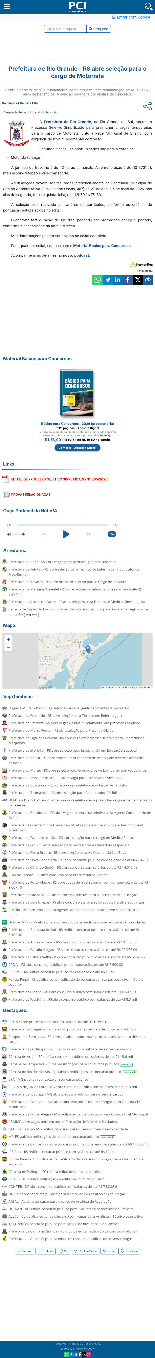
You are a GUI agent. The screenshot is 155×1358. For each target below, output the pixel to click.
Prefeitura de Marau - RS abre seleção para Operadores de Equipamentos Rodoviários (77, 770)
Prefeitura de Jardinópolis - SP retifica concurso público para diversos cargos (69, 1049)
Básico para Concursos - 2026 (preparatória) (77, 424)
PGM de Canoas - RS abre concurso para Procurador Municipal (58, 874)
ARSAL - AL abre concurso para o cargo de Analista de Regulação (59, 1201)
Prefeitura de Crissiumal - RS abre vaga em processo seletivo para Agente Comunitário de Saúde (79, 815)
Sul (63, 1251)
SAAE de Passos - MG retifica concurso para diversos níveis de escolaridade (68, 1129)
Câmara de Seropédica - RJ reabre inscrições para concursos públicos (70, 1064)
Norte (108, 1251)
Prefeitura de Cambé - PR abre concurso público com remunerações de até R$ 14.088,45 (78, 1144)
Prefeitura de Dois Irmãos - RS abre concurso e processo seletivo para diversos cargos (76, 902)
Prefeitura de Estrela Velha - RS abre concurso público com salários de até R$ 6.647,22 (77, 957)
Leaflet (107, 687)
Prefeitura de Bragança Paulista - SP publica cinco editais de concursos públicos (72, 1029)
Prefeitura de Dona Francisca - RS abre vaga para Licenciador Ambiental (66, 777)
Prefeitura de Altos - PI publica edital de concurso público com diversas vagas (70, 1238)
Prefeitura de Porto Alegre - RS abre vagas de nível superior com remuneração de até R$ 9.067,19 (78, 885)
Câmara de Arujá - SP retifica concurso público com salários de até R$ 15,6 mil (70, 1056)
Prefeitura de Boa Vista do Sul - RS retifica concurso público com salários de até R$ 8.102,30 (74, 932)
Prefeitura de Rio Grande (67, 122)
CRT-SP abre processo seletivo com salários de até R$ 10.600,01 (58, 1021)
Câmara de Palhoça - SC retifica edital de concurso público (55, 1171)
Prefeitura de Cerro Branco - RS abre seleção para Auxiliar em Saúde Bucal (67, 852)
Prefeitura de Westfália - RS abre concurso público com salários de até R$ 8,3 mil (72, 999)
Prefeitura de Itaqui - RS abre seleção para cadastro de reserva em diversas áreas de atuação (75, 760)
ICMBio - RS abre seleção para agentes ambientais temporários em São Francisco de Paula (75, 912)
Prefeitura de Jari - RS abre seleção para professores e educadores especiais (68, 845)
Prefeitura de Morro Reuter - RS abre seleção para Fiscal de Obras (60, 730)
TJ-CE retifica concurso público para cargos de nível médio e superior (63, 1223)
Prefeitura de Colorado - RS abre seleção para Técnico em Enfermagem (65, 715)
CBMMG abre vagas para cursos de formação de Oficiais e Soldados (62, 1121)
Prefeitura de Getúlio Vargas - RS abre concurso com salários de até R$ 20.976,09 (72, 949)
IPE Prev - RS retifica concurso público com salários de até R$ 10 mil (62, 972)
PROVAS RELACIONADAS (30, 495)
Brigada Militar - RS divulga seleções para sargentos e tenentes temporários (69, 708)
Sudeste (45, 1251)
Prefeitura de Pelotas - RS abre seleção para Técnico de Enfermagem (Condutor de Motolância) (73, 572)
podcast (81, 255)
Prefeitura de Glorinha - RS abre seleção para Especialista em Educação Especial (72, 750)
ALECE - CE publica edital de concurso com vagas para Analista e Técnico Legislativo (75, 1216)
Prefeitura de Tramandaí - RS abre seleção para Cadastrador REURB (62, 792)
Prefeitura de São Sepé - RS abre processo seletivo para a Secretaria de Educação (72, 894)
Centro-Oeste (85, 1251)
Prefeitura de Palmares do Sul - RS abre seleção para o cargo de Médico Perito (70, 837)
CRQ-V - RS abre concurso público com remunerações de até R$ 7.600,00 (65, 964)
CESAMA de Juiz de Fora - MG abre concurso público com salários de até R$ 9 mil (72, 1086)
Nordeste (129, 1251)
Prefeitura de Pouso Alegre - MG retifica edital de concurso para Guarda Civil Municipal (78, 1114)
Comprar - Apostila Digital (77, 447)
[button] (7, 6)
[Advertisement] (77, 47)
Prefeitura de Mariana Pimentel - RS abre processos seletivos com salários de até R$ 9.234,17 (75, 592)
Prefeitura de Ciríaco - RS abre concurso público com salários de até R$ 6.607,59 (72, 992)
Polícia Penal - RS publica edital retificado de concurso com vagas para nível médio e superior (75, 982)
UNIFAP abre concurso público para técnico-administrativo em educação (66, 1194)
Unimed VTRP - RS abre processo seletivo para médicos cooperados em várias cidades (77, 922)
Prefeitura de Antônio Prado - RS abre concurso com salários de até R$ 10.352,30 (72, 942)
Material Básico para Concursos (102, 246)
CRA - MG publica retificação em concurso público (48, 1079)
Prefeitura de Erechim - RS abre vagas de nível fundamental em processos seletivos (74, 723)
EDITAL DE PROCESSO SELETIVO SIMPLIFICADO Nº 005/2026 (59, 479)
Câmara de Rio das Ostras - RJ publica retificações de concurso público (73, 1071)
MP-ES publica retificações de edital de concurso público (62, 1136)
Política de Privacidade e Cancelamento (77, 1343)
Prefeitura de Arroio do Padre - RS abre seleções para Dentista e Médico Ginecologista (76, 601)
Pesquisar (98, 29)
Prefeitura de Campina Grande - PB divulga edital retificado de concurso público (72, 1231)
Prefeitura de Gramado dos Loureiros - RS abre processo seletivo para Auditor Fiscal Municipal (75, 827)
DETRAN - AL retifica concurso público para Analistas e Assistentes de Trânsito (71, 1209)
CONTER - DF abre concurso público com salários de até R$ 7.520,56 (62, 1186)
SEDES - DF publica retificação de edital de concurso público (56, 1179)
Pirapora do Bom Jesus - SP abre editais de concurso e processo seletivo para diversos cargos (76, 1039)
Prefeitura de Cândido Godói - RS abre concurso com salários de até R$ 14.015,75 (73, 867)
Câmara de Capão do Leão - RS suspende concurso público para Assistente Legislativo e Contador (78, 612)
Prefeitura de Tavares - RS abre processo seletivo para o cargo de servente (67, 581)
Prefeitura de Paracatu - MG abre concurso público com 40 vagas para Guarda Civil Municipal (75, 1104)
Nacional (24, 1251)
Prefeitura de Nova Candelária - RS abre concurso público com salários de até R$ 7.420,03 (79, 860)
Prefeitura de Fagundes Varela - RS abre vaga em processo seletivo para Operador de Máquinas (76, 740)
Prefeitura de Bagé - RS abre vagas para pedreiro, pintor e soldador (62, 561)
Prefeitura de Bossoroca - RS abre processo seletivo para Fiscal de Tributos (68, 785)
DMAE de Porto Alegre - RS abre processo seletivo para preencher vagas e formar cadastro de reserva (80, 802)
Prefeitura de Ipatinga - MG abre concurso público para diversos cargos (65, 1094)
